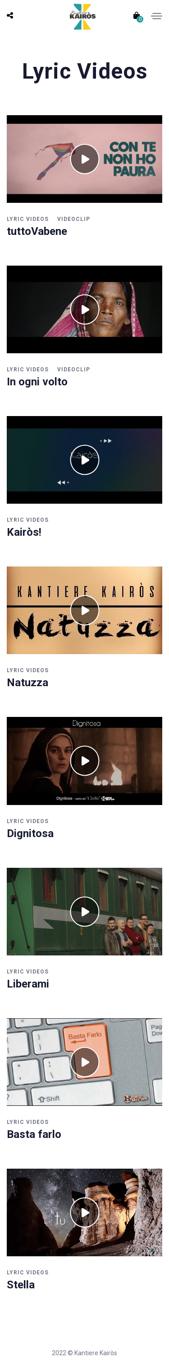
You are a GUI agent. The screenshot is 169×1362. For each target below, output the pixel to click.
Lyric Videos (28, 219)
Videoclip (73, 219)
